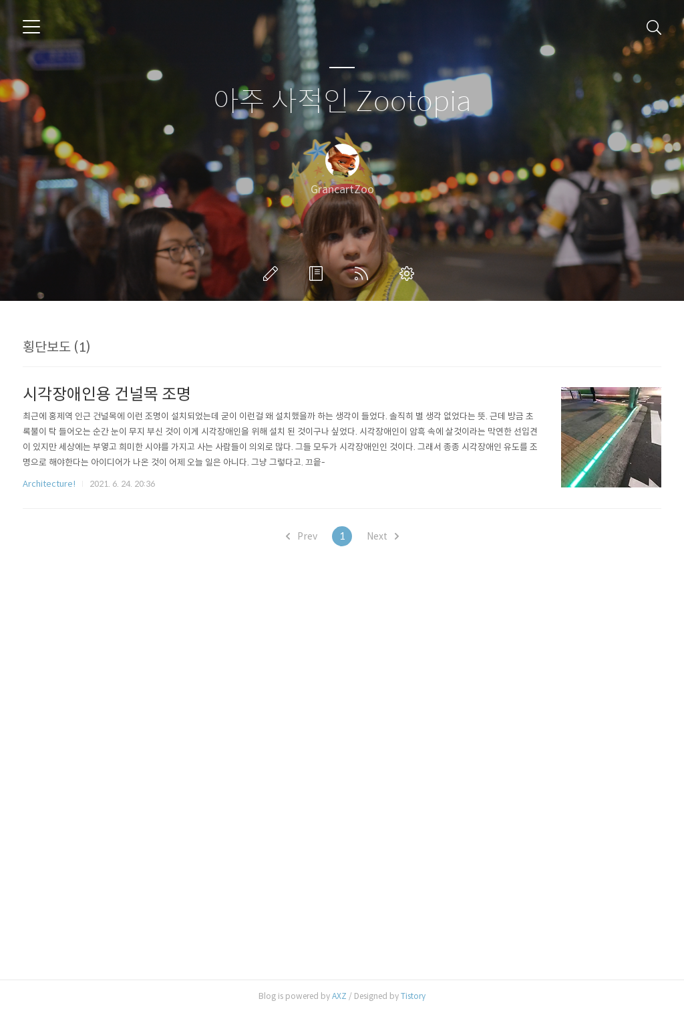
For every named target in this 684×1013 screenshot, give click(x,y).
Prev (301, 536)
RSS (364, 273)
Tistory (413, 996)
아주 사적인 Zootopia (342, 102)
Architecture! (49, 483)
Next (383, 536)
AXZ (339, 996)
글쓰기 (273, 273)
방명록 (319, 273)
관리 (409, 273)
